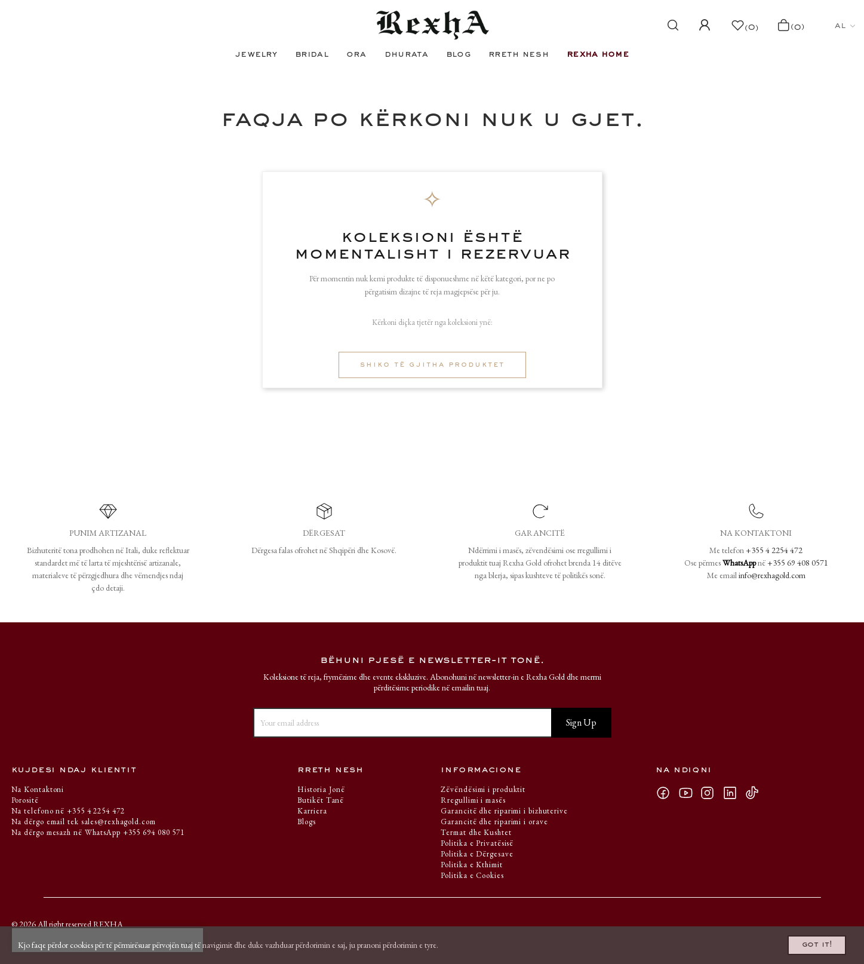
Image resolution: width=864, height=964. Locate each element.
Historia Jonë (321, 789)
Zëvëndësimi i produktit (483, 789)
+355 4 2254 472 (774, 550)
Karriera (312, 811)
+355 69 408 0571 (797, 562)
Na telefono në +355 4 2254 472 (68, 811)
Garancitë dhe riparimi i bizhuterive (504, 811)
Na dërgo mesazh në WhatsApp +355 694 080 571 (98, 832)
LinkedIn (733, 792)
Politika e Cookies (472, 875)
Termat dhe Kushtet (476, 832)
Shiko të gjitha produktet (432, 365)
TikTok (755, 792)
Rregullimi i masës (473, 800)
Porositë (25, 800)
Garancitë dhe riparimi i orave (494, 821)
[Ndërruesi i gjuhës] (845, 25)
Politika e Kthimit (471, 864)
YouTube (689, 792)
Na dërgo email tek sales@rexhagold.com (83, 821)
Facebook (667, 792)
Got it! (802, 942)
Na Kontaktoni (37, 789)
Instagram (711, 792)
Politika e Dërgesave (477, 854)
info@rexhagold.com (772, 575)
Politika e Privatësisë (477, 843)
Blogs (306, 821)
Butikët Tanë (320, 800)
